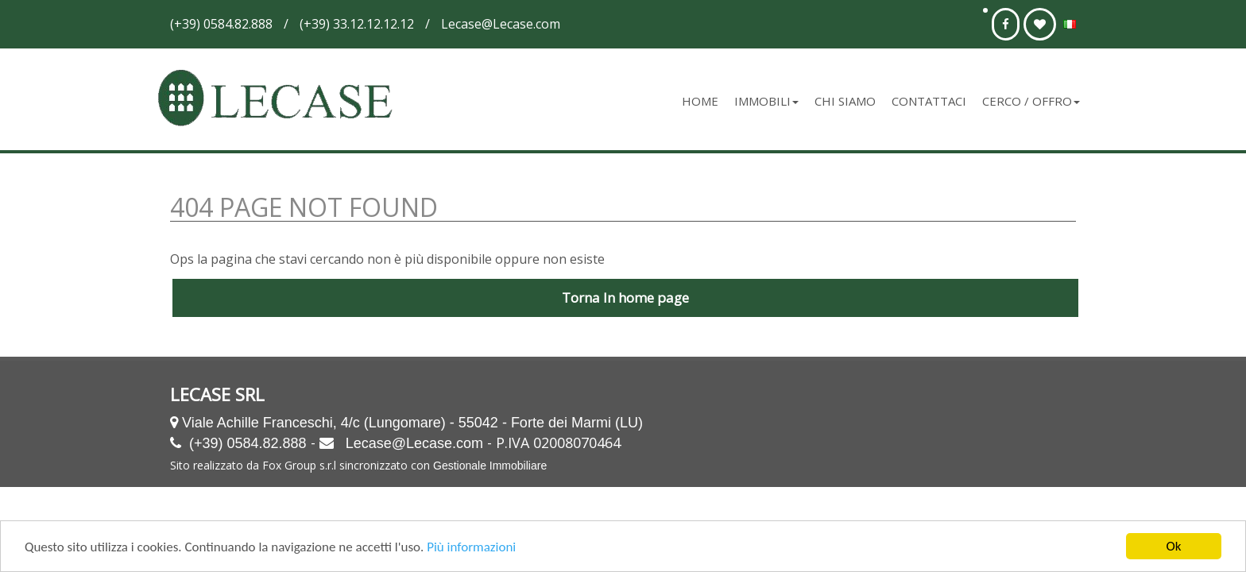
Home (700, 101)
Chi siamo (845, 101)
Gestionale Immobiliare (490, 465)
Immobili (766, 101)
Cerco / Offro (1031, 101)
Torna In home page (625, 297)
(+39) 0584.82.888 (248, 443)
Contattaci (929, 101)
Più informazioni (471, 547)
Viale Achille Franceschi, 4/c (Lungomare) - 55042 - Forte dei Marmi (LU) (412, 423)
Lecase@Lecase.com (414, 443)
